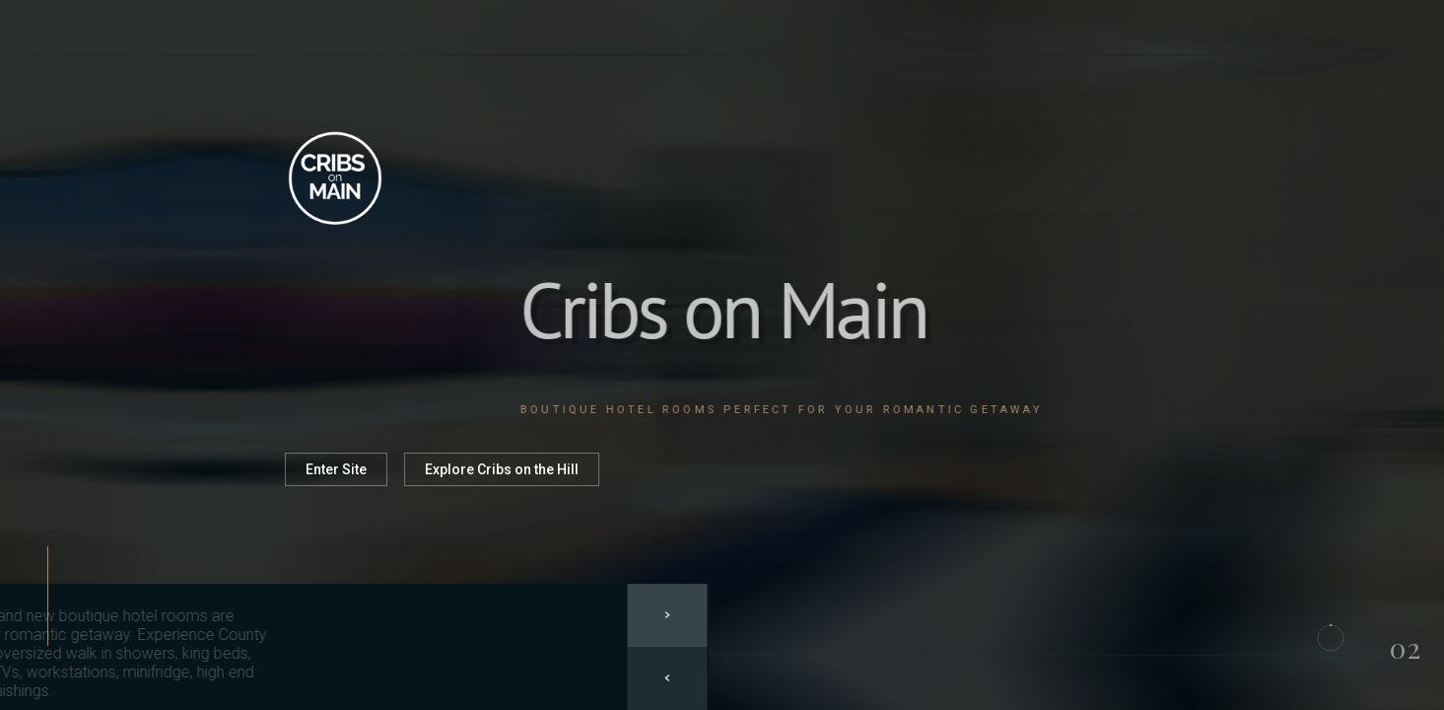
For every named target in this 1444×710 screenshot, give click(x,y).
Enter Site (336, 469)
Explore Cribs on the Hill (502, 469)
